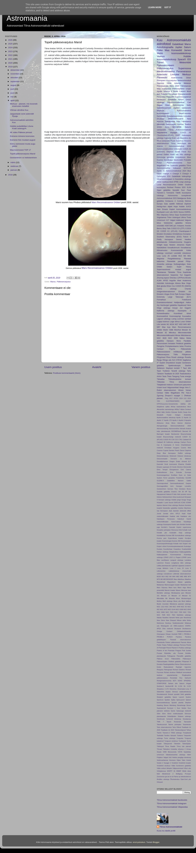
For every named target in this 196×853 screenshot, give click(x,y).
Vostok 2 (160, 763)
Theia (169, 376)
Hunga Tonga (186, 500)
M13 (180, 256)
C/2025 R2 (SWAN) (183, 286)
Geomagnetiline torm (165, 486)
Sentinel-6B (169, 686)
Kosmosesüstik (177, 250)
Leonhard (168, 253)
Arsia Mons (170, 423)
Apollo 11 (161, 171)
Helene (159, 497)
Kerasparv (161, 100)
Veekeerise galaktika (173, 223)
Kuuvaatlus (186, 316)
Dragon (172, 461)
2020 (10, 63)
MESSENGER (168, 579)
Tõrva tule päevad (184, 746)
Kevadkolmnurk (174, 248)
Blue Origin (186, 283)
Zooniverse (160, 776)
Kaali (183, 513)
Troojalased (187, 733)
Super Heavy (184, 267)
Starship (160, 83)
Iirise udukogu (173, 505)
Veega (181, 387)
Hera (189, 305)
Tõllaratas (160, 382)
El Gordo (173, 467)
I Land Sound (168, 502)
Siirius (171, 215)
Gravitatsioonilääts (175, 116)
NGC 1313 (160, 607)
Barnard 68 (186, 431)
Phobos (178, 187)
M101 (175, 212)
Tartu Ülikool (176, 727)
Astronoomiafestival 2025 (180, 146)
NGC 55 (184, 607)
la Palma (175, 776)
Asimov (180, 423)
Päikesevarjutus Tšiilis (167, 355)
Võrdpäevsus (161, 771)
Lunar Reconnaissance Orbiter (170, 185)
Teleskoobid (170, 121)
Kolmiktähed (161, 535)
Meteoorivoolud (184, 80)
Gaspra (188, 483)
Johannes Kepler (184, 245)
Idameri (165, 505)
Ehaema (181, 464)
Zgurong (160, 396)
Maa (167, 50)
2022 (10, 55)
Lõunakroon (168, 574)
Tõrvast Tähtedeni (163, 749)
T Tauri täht (186, 368)
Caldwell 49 (161, 442)
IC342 (183, 502)
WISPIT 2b (171, 771)
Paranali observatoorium (180, 639)
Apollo (159, 91)
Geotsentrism (161, 489)
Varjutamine (162, 132)
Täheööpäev (186, 743)
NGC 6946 (161, 612)
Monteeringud (186, 598)
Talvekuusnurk (162, 724)
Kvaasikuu (177, 549)
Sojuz (177, 215)
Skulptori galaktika (164, 697)
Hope (175, 207)
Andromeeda (176, 78)
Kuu (159, 40)
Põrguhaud (161, 357)
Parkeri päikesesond (172, 642)
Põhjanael (185, 661)
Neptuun (160, 111)
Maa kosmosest (164, 89)
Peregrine (160, 346)
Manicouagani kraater (172, 585)
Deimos (188, 201)
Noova (181, 212)
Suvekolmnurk (185, 215)
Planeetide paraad (175, 261)
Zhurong (160, 278)
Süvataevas (187, 719)
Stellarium (161, 368)
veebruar (14, 166)
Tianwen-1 (161, 193)
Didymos (170, 152)
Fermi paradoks (169, 478)
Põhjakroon (186, 355)
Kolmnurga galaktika (165, 157)
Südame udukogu (184, 716)
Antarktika (187, 415)
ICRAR (188, 502)
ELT (189, 461)
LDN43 (165, 557)
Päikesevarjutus (64, 282)
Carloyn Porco (186, 442)
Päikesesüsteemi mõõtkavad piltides (174, 352)
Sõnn (164, 713)
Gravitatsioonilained (164, 302)
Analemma (186, 281)
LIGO (171, 557)
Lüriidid (174, 256)
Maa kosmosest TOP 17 (20, 150)
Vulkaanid (177, 168)
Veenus (161, 56)
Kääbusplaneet (162, 554)
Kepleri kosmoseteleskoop (180, 209)
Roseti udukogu (177, 357)
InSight (159, 245)
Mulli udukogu (167, 601)
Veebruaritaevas (162, 760)
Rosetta (188, 357)
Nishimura (160, 623)
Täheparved (168, 743)
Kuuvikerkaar (167, 549)
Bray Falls (166, 228)
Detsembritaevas (163, 456)
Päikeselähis (175, 659)
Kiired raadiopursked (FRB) (168, 182)
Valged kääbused (177, 220)
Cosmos (160, 450)
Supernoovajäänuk (183, 97)
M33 (181, 324)
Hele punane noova (184, 494)
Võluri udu (187, 768)
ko (170, 776)
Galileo (166, 154)
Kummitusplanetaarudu (175, 546)
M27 (176, 324)
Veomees (172, 760)
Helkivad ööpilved (183, 204)
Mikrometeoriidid (184, 333)
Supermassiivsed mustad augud (174, 270)
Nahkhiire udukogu (184, 615)
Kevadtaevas (186, 248)
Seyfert (162, 363)
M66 (185, 576)
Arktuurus (160, 423)
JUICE (188, 207)
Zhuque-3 (168, 396)
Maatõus (188, 579)
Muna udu (177, 601)
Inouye (175, 308)
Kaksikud (180, 519)
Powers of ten (162, 650)
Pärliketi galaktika (174, 661)
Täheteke (171, 272)
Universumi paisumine (182, 385)
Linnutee (174, 74)
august (13, 85)
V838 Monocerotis (169, 752)
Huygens (187, 242)
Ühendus (173, 278)
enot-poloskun (139, 842)
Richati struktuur (170, 672)
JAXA (159, 127)
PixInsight (162, 648)
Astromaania (27, 18)
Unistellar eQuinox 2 (178, 749)
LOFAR (183, 557)
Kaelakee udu (185, 516)
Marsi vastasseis (163, 141)
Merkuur (186, 74)
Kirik (180, 530)
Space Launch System (182, 697)
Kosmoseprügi (175, 316)
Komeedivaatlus (163, 313)
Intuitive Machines (184, 508)
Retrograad (168, 670)
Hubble (182, 207)
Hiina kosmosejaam (164, 179)
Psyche (172, 349)
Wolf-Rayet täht (184, 143)
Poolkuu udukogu (185, 648)
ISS (189, 59)
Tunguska (180, 738)
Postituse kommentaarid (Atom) (66, 373)
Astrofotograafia (165, 47)
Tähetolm (177, 743)
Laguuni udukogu (164, 319)
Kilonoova (174, 530)
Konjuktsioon (180, 157)
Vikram (181, 390)
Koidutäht (173, 533)
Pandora (179, 637)
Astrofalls (160, 283)
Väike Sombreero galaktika (181, 766)
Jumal (159, 513)
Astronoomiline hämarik (177, 428)
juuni (12, 93)
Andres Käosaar (171, 412)
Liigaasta (181, 565)
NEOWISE (177, 127)
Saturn (187, 47)
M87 (158, 327)
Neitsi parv (179, 617)
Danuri (182, 450)
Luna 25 (166, 256)
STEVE (179, 360)
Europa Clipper (185, 294)
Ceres (177, 445)
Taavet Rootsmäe (174, 722)
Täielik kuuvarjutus (183, 193)
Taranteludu (187, 724)
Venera (188, 223)
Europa (159, 204)
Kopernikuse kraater (175, 538)
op (179, 776)
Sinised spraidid (174, 694)
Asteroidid (162, 74)
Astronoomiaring (162, 428)
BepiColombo (185, 113)
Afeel (179, 281)
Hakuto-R (169, 494)
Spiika (173, 700)
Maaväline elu (185, 138)
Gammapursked (162, 483)
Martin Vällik (168, 330)
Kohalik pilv (162, 533)
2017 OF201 (173, 398)
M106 (159, 576)
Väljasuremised (177, 768)
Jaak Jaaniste (174, 511)
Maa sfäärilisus (179, 579)
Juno (167, 127)
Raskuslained (168, 667)
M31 (189, 256)
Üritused (160, 782)
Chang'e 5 (176, 174)
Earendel (160, 464)
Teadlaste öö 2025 (171, 374)
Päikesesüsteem (165, 65)
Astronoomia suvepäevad (179, 196)
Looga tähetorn (162, 568)
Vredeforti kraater (185, 763)
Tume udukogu (169, 738)
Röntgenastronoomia (164, 681)
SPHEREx (187, 681)
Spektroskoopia (174, 366)
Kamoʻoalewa (176, 522)
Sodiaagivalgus (179, 264)
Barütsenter (175, 434)
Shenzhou (173, 689)
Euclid (177, 152)
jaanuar (14, 170)
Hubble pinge (176, 500)
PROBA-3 (160, 637)
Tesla (164, 376)
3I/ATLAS (187, 168)
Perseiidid (161, 97)
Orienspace (161, 634)
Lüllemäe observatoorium (182, 574)
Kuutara (159, 549)
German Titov (172, 489)
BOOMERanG (176, 431)
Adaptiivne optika (163, 406)
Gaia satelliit (169, 204)
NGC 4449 (176, 607)
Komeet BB (170, 535)
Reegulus (160, 670)
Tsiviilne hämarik (170, 735)
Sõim (158, 713)
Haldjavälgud (179, 302)
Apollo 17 (160, 420)
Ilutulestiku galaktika (170, 508)
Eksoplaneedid (184, 94)
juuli (12, 89)
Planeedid (162, 77)
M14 (163, 576)
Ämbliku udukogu (163, 779)
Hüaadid (160, 502)
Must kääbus (186, 601)
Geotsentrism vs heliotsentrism (23, 158)
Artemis (177, 83)
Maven (178, 590)
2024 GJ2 (183, 398)
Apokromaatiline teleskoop (166, 417)
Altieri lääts (161, 412)
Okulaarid (177, 628)
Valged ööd (167, 757)
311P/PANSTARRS (172, 401)
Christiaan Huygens (171, 448)
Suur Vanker (181, 708)
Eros (171, 472)
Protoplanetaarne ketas (174, 346)
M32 (167, 576)
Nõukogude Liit (166, 626)
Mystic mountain (163, 604)
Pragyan (178, 650)
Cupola (165, 450)
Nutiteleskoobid (178, 623)
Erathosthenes (162, 472)
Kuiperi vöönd (162, 546)
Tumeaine (170, 193)
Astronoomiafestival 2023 (167, 198)
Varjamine (174, 275)
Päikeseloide (186, 349)
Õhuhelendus (175, 779)
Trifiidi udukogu (176, 733)
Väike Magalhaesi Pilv (174, 393)
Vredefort (175, 763)
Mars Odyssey (162, 587)
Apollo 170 (168, 420)
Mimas (177, 335)
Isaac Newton (169, 245)
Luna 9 (188, 568)
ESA (168, 176)
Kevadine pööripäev (164, 530)
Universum (161, 220)
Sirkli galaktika (185, 694)
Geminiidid (161, 116)
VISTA (180, 752)
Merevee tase (186, 590)
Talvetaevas (161, 272)
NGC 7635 (161, 615)
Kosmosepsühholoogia (165, 543)
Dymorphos (161, 176)
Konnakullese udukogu (183, 535)
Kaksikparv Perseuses (166, 519)
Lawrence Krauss (163, 563)
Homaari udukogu (164, 500)
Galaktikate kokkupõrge (181, 176)
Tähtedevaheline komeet (179, 379)
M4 (170, 576)
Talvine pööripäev (174, 724)
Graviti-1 (174, 492)
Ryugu (159, 360)
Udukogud (176, 217)
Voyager (173, 132)
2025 (10, 44)
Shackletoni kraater (173, 363)
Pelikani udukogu (173, 645)
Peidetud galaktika (183, 344)
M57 (189, 324)
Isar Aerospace (162, 511)
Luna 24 (180, 568)
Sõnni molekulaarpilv (175, 713)
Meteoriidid (185, 62)
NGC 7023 (169, 612)
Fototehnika (180, 478)
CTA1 (180, 439)
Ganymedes (171, 124)
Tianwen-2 (166, 733)
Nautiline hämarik (168, 617)
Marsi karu (173, 587)
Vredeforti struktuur (163, 766)
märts (13, 162)
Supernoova (184, 68)
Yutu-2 (188, 393)
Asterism (188, 423)
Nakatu (159, 617)
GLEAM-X (160, 480)
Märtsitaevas (186, 335)
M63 (177, 576)
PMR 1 (180, 634)
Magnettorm (171, 582)
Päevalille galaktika (184, 656)
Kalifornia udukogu (165, 311)
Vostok (188, 760)
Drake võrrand (181, 461)
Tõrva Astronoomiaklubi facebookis (172, 800)
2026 (10, 40)
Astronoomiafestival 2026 (180, 426)
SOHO (180, 681)
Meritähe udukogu (163, 593)
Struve (188, 705)
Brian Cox (171, 286)
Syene (173, 711)
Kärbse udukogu (163, 552)
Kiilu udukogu (185, 154)
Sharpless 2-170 (163, 689)
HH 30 (181, 492)
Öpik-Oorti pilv (185, 779)
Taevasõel (187, 722)
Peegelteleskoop (174, 259)
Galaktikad (177, 44)
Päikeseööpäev (162, 661)
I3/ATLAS (177, 502)
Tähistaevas (185, 86)
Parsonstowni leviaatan (166, 344)
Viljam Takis (181, 760)
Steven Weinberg (170, 705)
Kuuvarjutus (171, 80)
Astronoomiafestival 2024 (176, 171)
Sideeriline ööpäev (164, 692)
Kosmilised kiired (182, 313)
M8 (161, 579)
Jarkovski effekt (185, 511)
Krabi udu (175, 138)
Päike (160, 50)
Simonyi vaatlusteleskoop (181, 692)
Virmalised (172, 94)
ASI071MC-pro (170, 226)
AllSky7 (177, 409)
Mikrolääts (160, 598)
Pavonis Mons (186, 642)
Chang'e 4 (167, 174)
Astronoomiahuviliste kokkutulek (169, 149)
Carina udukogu (167, 289)
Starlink (188, 366)
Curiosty (180, 201)
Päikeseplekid (178, 89)
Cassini (182, 91)
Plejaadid (170, 97)
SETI (174, 681)
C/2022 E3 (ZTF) (178, 228)
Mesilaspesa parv (177, 593)
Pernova (183, 645)
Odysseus (165, 215)
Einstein (160, 234)
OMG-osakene (178, 626)
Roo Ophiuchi (185, 678)
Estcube (179, 472)
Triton (169, 217)
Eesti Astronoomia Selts (178, 105)
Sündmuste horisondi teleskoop (169, 719)
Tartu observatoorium (164, 727)
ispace (166, 278)
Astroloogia (169, 283)
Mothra (159, 601)
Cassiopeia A (168, 445)
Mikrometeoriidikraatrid (166, 335)
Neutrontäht (178, 160)
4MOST (188, 401)
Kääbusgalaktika (185, 552)
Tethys (188, 730)
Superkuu (179, 141)
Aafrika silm (186, 404)
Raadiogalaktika (168, 664)
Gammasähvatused (177, 483)
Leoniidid (177, 253)
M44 (173, 576)
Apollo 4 (175, 420)
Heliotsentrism (167, 497)
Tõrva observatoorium (180, 382)
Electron (180, 467)
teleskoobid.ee (186, 776)
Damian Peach (174, 450)
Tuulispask (182, 741)
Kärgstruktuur (174, 552)
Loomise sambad (184, 319)
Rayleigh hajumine (183, 667)
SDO (184, 187)
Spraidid (175, 190)
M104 (172, 324)
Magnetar (160, 259)
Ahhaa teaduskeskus (178, 406)
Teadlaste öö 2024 (167, 730)
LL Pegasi (176, 557)
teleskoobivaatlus (166, 71)
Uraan (188, 89)
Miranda (172, 598)
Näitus (182, 338)
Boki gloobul (162, 286)
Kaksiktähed (161, 248)
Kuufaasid (161, 212)
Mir (166, 598)
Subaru (169, 267)
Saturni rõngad (185, 683)
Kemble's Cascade (168, 527)
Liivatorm (188, 565)
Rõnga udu (167, 360)
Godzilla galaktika (163, 492)
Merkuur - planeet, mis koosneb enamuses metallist (23, 105)
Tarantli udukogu (178, 371)
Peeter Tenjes (162, 645)
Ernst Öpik (174, 294)
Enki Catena (186, 469)
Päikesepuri (187, 659)
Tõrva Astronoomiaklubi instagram (171, 803)
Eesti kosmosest (170, 464)
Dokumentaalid (162, 459)
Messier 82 (162, 333)
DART (178, 135)
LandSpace (165, 560)
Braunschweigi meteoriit (172, 437)
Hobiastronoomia (175, 242)
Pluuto (172, 141)
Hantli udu (174, 154)
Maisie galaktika (184, 582)
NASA (181, 100)
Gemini (179, 239)
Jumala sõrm (168, 513)
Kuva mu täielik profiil (166, 831)
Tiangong (175, 376)
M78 (158, 579)
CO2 (176, 439)
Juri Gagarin (185, 308)
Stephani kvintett (173, 368)
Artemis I (161, 146)
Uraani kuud (161, 387)
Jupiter (178, 47)
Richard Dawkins (179, 670)
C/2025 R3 (167, 439)
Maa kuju (166, 327)
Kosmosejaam (186, 541)
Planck (168, 648)
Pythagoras (171, 656)
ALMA (159, 281)
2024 (10, 47)
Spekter (167, 700)
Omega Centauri (164, 631)
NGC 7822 (171, 615)
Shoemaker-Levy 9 (184, 689)
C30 (172, 439)
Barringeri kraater (163, 434)
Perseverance (183, 71)
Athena (177, 283)
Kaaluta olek (174, 516)
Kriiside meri (177, 543)
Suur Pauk (186, 190)
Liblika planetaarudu (164, 565)
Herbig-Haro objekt (164, 207)
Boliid (175, 91)
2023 (10, 51)
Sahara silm (173, 683)
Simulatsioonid (162, 694)
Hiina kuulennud (178, 497)
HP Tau (188, 492)
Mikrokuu (172, 333)
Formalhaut (161, 300)
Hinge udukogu (163, 308)
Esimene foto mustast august (22, 140)
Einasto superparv (163, 467)
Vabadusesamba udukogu (175, 755)
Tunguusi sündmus (171, 741)
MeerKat (177, 330)
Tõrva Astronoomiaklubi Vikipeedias (172, 807)
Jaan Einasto (162, 209)
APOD (165, 281)
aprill (12, 100)
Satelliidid (172, 100)
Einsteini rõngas (163, 294)
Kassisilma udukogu (183, 179)
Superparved (161, 708)
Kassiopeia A (184, 311)
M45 (185, 324)
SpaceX (182, 59)
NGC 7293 (178, 612)
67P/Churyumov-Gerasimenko (167, 404)
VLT (167, 220)
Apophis (188, 420)
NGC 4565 (173, 338)
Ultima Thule (186, 217)
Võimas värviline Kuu (19, 110)
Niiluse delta (181, 620)
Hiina (169, 83)
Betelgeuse (181, 198)
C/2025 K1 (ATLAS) (168, 231)
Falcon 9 (187, 237)
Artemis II (167, 91)
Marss (53, 282)
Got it (167, 7)
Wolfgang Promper (183, 774)
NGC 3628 (161, 338)
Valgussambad (173, 387)
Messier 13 (165, 596)
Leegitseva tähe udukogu (181, 563)
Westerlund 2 (167, 774)
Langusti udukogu (176, 560)
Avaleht (96, 367)
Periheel (170, 187)
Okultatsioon (186, 628)
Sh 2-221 (187, 686)
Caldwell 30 (187, 439)
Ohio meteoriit (167, 628)
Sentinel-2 (160, 686)
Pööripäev (161, 80)
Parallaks (187, 341)
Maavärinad (161, 582)
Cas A (159, 445)
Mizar (178, 598)
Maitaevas (160, 585)
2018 (10, 175)
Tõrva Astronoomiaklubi (179, 130)
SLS (173, 360)
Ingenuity (167, 138)
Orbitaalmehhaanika (184, 631)
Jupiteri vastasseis (182, 108)
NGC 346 (168, 607)
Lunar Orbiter (185, 322)
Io (173, 179)
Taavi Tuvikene (163, 371)
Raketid (164, 94)
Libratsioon (186, 253)
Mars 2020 (174, 86)
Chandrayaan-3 (185, 231)
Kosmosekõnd (162, 316)
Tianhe (159, 733)
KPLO (178, 513)
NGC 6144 (171, 609)
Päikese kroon (163, 659)
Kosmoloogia (166, 541)
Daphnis (188, 450)
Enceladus (168, 234)
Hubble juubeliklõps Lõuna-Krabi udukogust (22, 127)
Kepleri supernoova (184, 527)
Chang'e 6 (186, 174)
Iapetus (159, 505)
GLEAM (188, 478)
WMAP (178, 771)
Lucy (159, 256)
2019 (10, 67)
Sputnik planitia (177, 702)
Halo (175, 494)
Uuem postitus (53, 367)
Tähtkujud (160, 746)
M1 (168, 324)
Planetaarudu (162, 86)
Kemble (182, 524)
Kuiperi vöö (187, 543)
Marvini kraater (170, 590)
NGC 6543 (187, 609)
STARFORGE (161, 683)
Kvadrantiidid (186, 549)
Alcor (189, 406)
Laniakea (188, 560)
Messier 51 (186, 596)
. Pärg (166, 398)
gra (166, 776)
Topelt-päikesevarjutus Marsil (22, 154)
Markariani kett (185, 585)
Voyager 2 (167, 763)
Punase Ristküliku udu (166, 653)
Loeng (173, 319)
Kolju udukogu (185, 533)
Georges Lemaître (183, 486)
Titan (178, 121)
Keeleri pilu (175, 524)
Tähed (160, 62)
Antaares (180, 226)
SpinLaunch (180, 700)
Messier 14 (176, 596)
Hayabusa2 (182, 305)
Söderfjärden (171, 716)
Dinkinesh (173, 456)
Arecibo (188, 226)
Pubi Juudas (186, 650)
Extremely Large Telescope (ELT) (174, 297)
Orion (188, 78)
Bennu (159, 228)
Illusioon (182, 505)
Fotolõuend (186, 300)
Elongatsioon (174, 469)
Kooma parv (161, 538)
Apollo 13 (179, 417)
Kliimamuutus (162, 250)
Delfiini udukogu (184, 453)
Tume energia (185, 376)
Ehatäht (188, 464)
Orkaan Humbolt (171, 634)
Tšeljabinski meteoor (165, 385)
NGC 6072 (163, 609)
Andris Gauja (182, 412)
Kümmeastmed (175, 554)
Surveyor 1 (171, 708)
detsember (15, 70)
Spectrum (160, 700)
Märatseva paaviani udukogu (180, 604)
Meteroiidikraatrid (175, 119)
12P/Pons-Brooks (184, 278)
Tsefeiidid (160, 735)
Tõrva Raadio (170, 746)
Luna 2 (173, 568)
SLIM (189, 187)
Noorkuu (168, 623)
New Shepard (171, 620)
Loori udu (169, 212)
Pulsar (159, 163)
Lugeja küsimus (163, 322)
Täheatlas (160, 379)
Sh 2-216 (178, 686)
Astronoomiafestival (175, 102)
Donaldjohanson (162, 461)
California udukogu (173, 442)
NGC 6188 (179, 609)
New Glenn (161, 620)
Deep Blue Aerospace (166, 453)
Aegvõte (172, 281)
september (15, 81)
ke (168, 776)
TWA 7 (160, 722)
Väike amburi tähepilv (164, 768)
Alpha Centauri (185, 409)
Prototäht (187, 160)
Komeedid (176, 50)
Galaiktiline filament (175, 480)
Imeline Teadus (184, 124)
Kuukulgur (187, 546)
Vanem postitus (141, 367)
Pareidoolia (161, 642)
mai (12, 97)
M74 (189, 576)
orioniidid (160, 226)
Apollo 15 (187, 417)
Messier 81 (186, 330)
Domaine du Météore (181, 459)
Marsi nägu (182, 587)
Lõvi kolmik (161, 324)
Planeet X (174, 648)
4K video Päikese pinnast (21, 132)
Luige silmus (175, 322)
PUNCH (169, 637)
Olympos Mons (174, 341)
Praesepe (171, 650)
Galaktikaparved (164, 108)
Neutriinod (187, 617)
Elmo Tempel (162, 469)
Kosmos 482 (176, 541)
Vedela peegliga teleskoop (181, 757)
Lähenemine (161, 571)
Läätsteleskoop (174, 571)
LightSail (174, 565)
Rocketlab (173, 678)
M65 (181, 576)
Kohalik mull (186, 530)
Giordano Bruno (185, 489)
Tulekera (180, 735)
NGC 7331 (187, 612)
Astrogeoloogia (162, 426)
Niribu (189, 620)
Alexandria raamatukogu (165, 409)
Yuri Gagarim (185, 275)
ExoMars (174, 475)
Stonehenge (181, 705)
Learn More (154, 7)
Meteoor (187, 83)
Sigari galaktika (163, 190)
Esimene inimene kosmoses (22, 136)
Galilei (189, 480)
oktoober (14, 77)
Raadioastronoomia (174, 163)
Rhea (168, 357)
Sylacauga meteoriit (183, 711)
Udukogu (160, 196)
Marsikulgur (168, 160)
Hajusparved (161, 494)
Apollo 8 (182, 420)
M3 (185, 256)
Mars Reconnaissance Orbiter (106, 202)
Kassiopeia (167, 524)
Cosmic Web (186, 448)
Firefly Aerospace (165, 239)
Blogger (156, 842)
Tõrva (173, 143)
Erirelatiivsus (178, 234)
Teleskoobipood (180, 730)
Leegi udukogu (185, 182)
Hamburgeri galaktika (168, 305)
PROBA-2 (187, 634)
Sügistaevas (161, 217)
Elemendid (187, 467)
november (15, 74)
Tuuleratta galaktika (178, 166)
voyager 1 (178, 396)
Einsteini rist (184, 292)
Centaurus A (170, 201)
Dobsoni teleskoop (184, 456)
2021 (10, 59)
